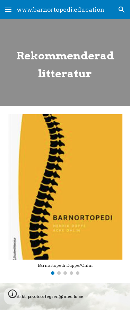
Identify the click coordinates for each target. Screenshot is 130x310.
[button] (8, 9)
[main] (65, 62)
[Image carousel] (65, 194)
